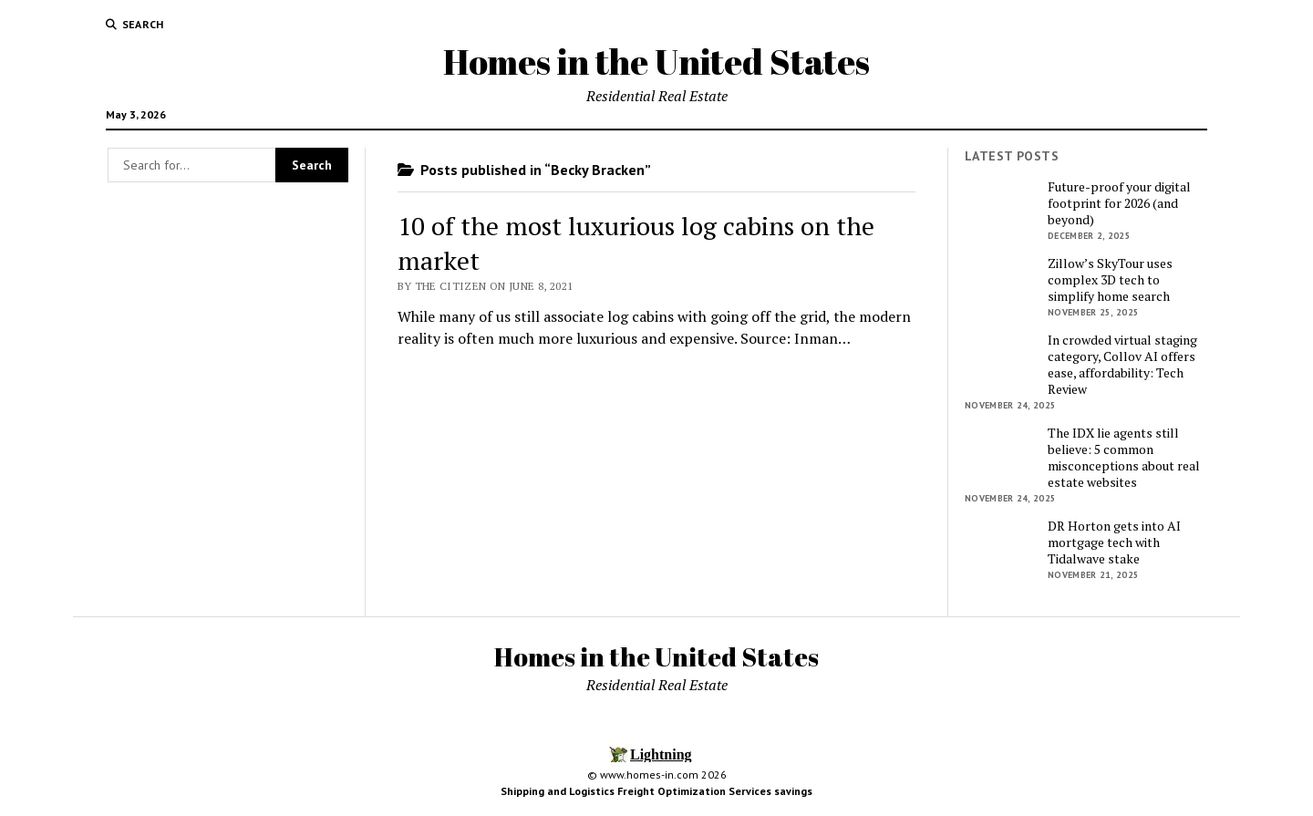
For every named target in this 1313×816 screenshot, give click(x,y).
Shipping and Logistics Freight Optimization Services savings (656, 791)
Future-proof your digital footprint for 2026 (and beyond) (1119, 203)
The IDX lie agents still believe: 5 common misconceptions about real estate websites (1124, 458)
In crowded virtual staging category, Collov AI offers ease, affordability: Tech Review (1122, 365)
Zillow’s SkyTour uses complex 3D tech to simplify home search (1110, 280)
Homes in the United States (656, 61)
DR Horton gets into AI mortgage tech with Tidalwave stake (1114, 542)
